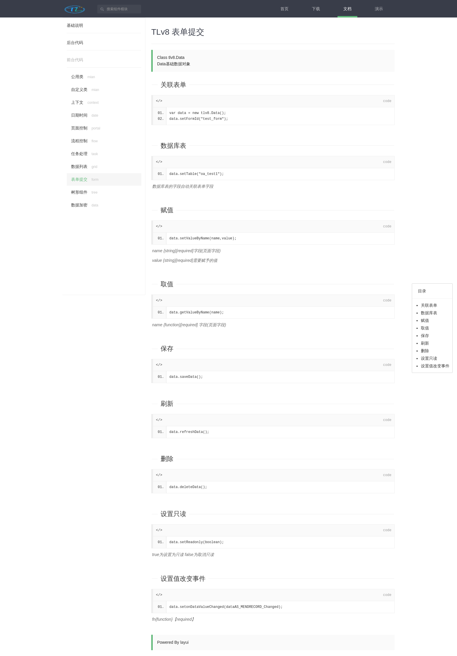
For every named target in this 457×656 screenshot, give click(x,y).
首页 (284, 8)
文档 (347, 8)
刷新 (167, 403)
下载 (316, 8)
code (387, 101)
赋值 (167, 210)
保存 (167, 348)
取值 (167, 284)
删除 (167, 458)
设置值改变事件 (183, 578)
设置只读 (173, 514)
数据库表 (173, 145)
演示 (379, 8)
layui (184, 642)
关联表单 (173, 84)
